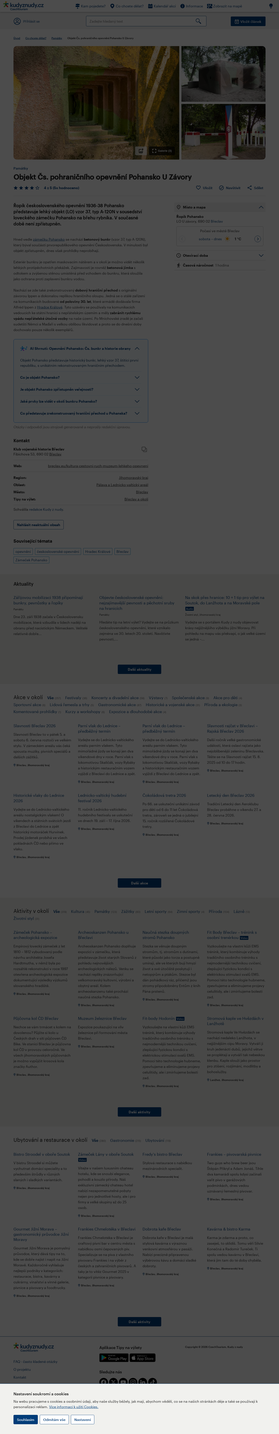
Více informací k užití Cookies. (73, 1407)
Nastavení (82, 1419)
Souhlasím (25, 1419)
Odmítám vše (54, 1419)
